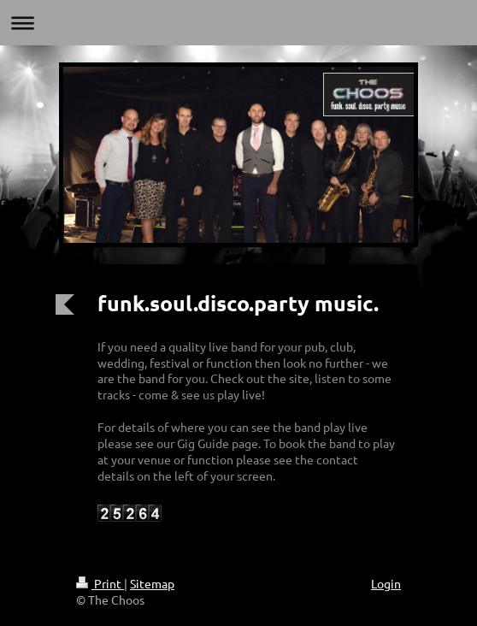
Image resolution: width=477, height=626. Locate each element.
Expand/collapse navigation (238, 22)
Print (100, 583)
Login (386, 583)
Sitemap (152, 583)
